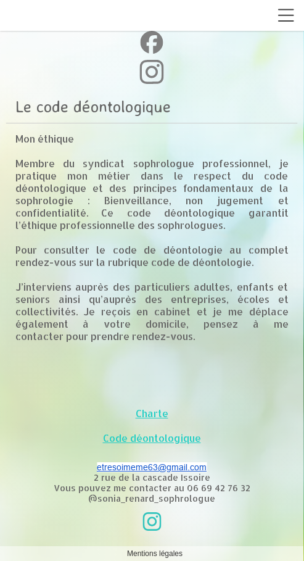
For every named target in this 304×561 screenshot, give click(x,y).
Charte (152, 413)
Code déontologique (152, 437)
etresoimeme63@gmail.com (152, 467)
